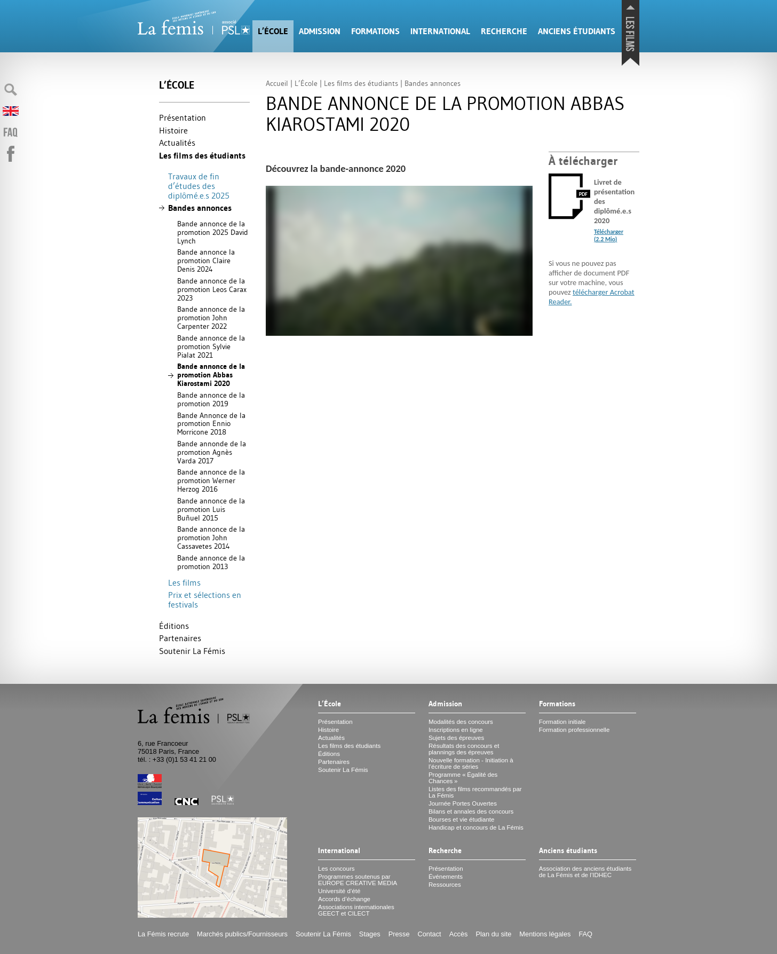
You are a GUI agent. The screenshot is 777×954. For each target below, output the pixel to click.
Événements (446, 876)
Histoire (173, 130)
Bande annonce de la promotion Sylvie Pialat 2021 (211, 346)
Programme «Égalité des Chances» (463, 777)
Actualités (177, 142)
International (440, 31)
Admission (319, 31)
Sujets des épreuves (456, 738)
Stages (369, 934)
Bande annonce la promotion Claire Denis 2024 (206, 260)
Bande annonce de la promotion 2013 (211, 562)
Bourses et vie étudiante (462, 819)
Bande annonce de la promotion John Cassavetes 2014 (211, 537)
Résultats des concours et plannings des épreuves (464, 749)
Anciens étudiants (576, 31)
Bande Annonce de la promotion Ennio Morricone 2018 (211, 424)
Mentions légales (544, 934)
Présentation (182, 117)
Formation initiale (562, 722)
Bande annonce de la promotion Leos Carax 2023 (212, 289)
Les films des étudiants (202, 155)
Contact (429, 934)
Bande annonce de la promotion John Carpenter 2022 (211, 317)
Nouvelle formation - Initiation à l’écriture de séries (471, 763)
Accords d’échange (344, 899)
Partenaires (180, 638)
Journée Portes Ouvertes (463, 803)
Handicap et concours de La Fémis (476, 827)
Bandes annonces (200, 208)
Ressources (445, 884)
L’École (273, 31)
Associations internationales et (356, 910)
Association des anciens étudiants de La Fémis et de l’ (585, 871)
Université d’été (339, 891)
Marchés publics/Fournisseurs (242, 934)
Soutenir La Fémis (192, 650)
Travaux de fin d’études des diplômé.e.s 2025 (198, 185)
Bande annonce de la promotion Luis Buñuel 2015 (211, 509)
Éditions (174, 625)
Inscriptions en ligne (456, 730)
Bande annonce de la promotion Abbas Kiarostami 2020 (211, 374)
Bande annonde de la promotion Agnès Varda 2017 (211, 452)
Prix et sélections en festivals (204, 599)
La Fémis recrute (163, 934)
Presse (399, 934)
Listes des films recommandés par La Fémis (475, 792)
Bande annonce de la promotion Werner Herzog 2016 (211, 480)
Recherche (504, 31)
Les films (184, 582)
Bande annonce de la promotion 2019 (211, 399)
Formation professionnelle (574, 730)
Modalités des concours (461, 722)
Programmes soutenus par (357, 879)
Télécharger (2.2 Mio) (608, 235)
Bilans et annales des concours (471, 811)
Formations (375, 31)
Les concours (336, 868)
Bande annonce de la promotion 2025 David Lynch (212, 232)
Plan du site (493, 934)
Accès (458, 934)
